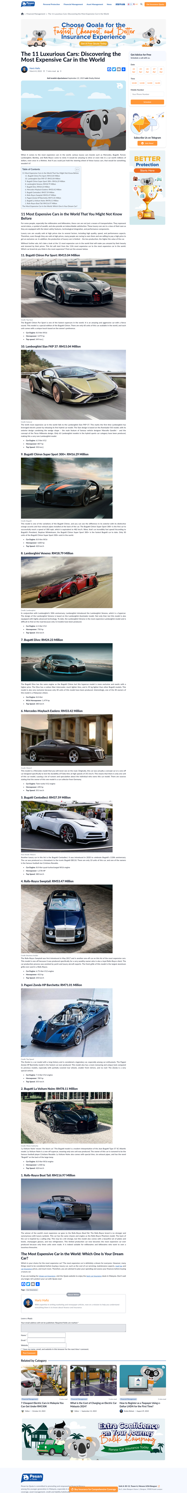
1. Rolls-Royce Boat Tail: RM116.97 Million (41, 203)
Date (133, 64)
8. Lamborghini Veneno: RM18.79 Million (40, 184)
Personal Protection (51, 4)
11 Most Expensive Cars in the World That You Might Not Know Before (50, 173)
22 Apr (133, 70)
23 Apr (140, 70)
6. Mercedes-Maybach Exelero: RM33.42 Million (43, 190)
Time (133, 78)
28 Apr (161, 70)
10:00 (134, 83)
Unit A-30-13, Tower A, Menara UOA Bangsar (139, 1486)
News (109, 4)
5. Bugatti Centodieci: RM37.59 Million (39, 192)
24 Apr (147, 70)
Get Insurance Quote (155, 4)
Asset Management (95, 4)
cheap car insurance (47, 1276)
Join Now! (147, 143)
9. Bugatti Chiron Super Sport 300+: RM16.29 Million (45, 181)
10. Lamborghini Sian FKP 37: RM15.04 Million (42, 179)
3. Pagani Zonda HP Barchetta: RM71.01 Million (43, 198)
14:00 (149, 83)
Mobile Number (137, 90)
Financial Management (73, 4)
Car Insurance (32, 1290)
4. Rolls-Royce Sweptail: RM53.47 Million (40, 195)
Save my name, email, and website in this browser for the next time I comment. (56, 1349)
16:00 (157, 83)
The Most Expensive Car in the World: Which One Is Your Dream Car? (49, 206)
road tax (118, 1266)
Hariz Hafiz (42, 1300)
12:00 (142, 83)
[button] (76, 170)
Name (24, 1335)
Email (24, 1340)
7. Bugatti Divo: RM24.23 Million (37, 187)
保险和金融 (120, 4)
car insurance (26, 1269)
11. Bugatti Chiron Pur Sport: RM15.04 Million (42, 176)
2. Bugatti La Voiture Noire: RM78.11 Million (42, 201)
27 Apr (154, 70)
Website (24, 1345)
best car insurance (94, 1276)
